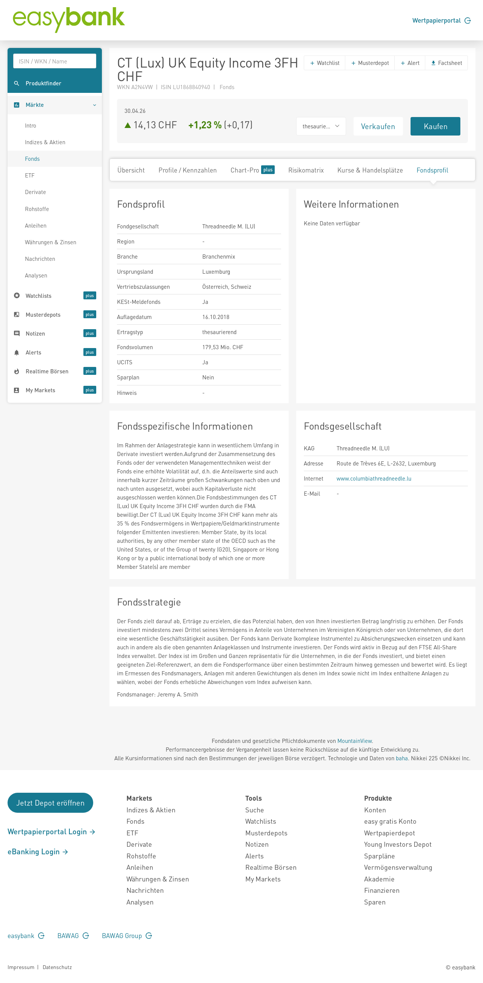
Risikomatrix (306, 170)
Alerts (254, 855)
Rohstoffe (37, 209)
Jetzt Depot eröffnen (50, 802)
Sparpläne (379, 855)
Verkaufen (378, 126)
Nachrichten (40, 258)
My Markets (263, 878)
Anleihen (35, 225)
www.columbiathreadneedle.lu (374, 478)
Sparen (375, 901)
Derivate (35, 192)
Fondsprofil (432, 170)
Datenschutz (57, 966)
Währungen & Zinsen (50, 242)
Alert (410, 62)
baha (402, 758)
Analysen (36, 275)
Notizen (257, 844)
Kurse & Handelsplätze (370, 170)
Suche (254, 809)
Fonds (32, 158)
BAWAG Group (127, 935)
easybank (26, 935)
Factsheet (446, 62)
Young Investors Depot (398, 844)
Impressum (21, 966)
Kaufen (436, 126)
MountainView (354, 740)
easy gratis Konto (390, 821)
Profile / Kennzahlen (187, 170)
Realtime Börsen (271, 867)
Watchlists (260, 821)
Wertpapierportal (441, 20)
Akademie (379, 878)
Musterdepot (370, 62)
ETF (30, 175)
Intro (30, 125)
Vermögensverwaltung (398, 867)
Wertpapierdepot (389, 832)
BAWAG (73, 935)
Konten (375, 809)
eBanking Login (38, 851)
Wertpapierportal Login (52, 831)
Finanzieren (382, 890)
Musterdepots (266, 832)
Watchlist (324, 62)
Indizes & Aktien (45, 142)
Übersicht (131, 170)
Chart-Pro (253, 169)
